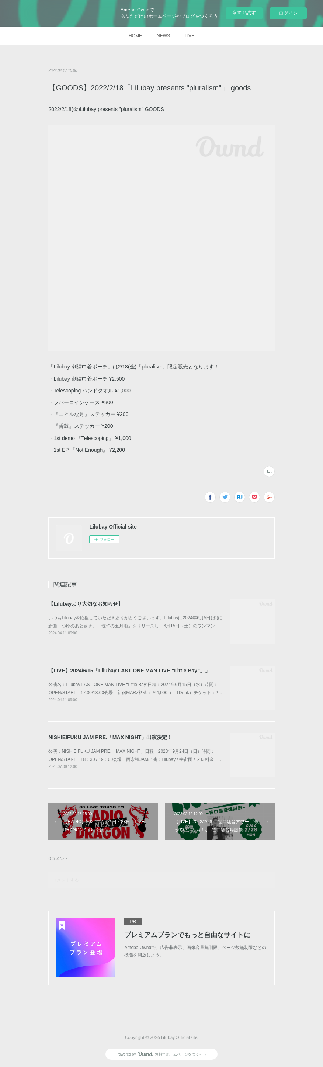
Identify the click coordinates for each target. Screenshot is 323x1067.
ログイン (288, 13)
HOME (135, 35)
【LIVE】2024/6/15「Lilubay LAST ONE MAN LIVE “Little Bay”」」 (129, 670)
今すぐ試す (244, 12)
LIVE (189, 35)
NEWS (163, 35)
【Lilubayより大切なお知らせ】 (85, 604)
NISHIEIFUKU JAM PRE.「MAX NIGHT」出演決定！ (110, 737)
